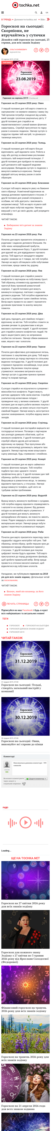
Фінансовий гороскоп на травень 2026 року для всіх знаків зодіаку (23, 1009)
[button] (41, 12)
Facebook (27, 610)
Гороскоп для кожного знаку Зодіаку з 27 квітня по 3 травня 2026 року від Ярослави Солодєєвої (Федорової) (25, 957)
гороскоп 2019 (16, 632)
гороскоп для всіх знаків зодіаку (26, 629)
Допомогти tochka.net (25, 19)
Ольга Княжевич (18, 49)
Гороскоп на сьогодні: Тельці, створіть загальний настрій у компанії (21, 688)
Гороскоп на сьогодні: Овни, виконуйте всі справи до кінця (22, 742)
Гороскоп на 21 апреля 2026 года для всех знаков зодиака (23, 1107)
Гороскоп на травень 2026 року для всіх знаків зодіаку (25, 1058)
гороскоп (14, 626)
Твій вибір (7, 63)
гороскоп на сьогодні (37, 626)
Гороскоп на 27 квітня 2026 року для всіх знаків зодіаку (23, 904)
